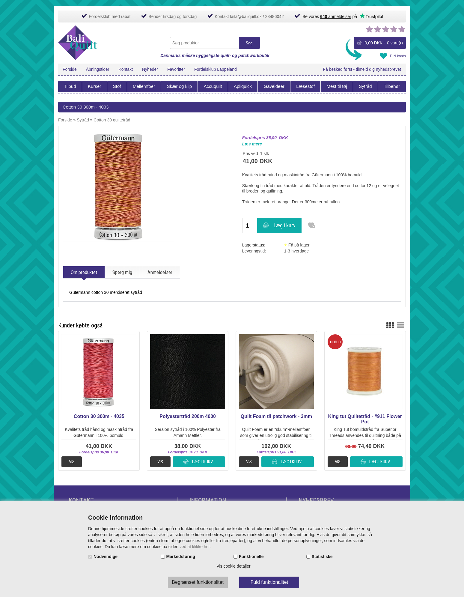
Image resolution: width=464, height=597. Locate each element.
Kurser (94, 86)
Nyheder (150, 69)
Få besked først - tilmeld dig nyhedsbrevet (362, 69)
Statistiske (322, 556)
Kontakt (126, 69)
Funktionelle (251, 556)
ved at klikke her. (195, 546)
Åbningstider (97, 69)
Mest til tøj (336, 86)
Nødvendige (105, 556)
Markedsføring (180, 556)
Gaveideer (274, 86)
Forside (70, 69)
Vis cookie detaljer (233, 566)
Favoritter (176, 69)
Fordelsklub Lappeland (215, 69)
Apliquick (243, 86)
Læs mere (252, 144)
